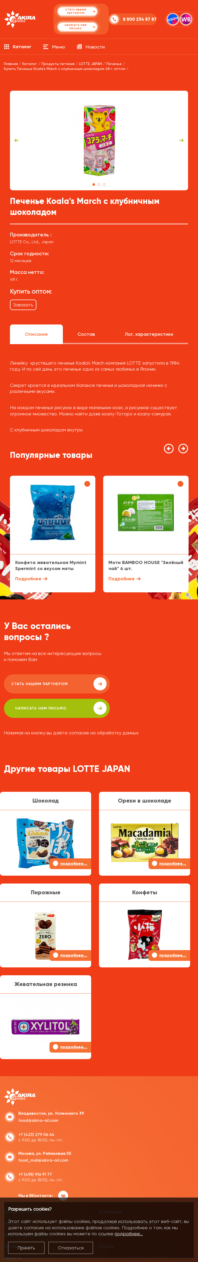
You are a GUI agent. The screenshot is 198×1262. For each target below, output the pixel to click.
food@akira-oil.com (38, 1101)
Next (181, 140)
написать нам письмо (142, 683)
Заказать (23, 304)
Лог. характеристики (149, 334)
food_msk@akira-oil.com (43, 1141)
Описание (36, 334)
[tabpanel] (99, 140)
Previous (16, 140)
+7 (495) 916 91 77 (35, 1155)
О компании (111, 1192)
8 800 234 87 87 (128, 19)
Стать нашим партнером (51, 683)
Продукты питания (22, 1192)
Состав (86, 334)
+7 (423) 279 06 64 (36, 1115)
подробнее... (129, 1233)
